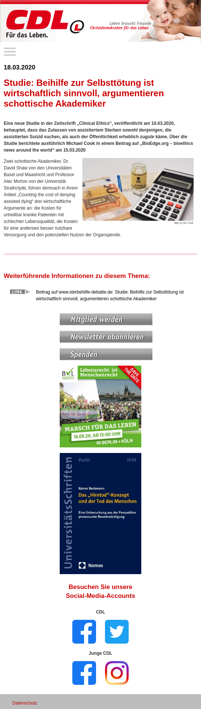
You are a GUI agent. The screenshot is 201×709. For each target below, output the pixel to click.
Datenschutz (24, 703)
